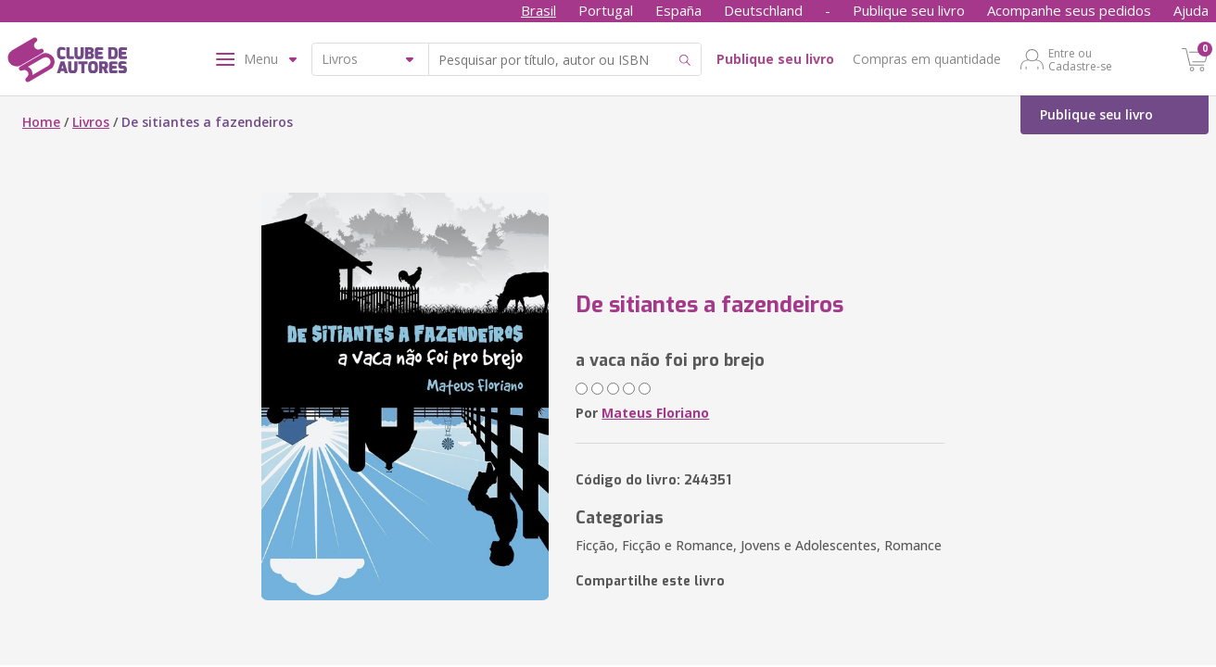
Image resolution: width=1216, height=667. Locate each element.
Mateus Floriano (655, 413)
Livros (90, 122)
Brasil (538, 10)
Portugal (605, 10)
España (678, 10)
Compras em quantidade (927, 59)
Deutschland (763, 10)
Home (41, 122)
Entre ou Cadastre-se (1080, 59)
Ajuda (1191, 10)
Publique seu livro (909, 10)
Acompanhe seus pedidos (1069, 10)
